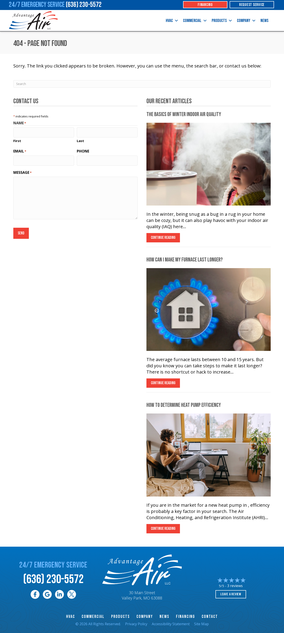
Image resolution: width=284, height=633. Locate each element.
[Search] (142, 84)
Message (22, 170)
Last (80, 139)
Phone (83, 150)
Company (246, 20)
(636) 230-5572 (53, 579)
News (264, 20)
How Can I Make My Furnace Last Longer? (184, 259)
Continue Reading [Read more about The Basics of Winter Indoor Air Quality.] (163, 238)
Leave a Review (230, 594)
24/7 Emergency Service (55, 4)
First (17, 139)
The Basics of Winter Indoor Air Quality (183, 114)
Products (222, 20)
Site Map (201, 623)
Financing (185, 616)
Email (19, 150)
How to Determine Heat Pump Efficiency (183, 405)
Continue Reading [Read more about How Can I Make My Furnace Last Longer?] (163, 384)
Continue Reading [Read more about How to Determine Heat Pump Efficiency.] (163, 529)
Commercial (195, 20)
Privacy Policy (136, 623)
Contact (210, 616)
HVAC (172, 20)
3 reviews (235, 585)
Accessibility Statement (171, 623)
